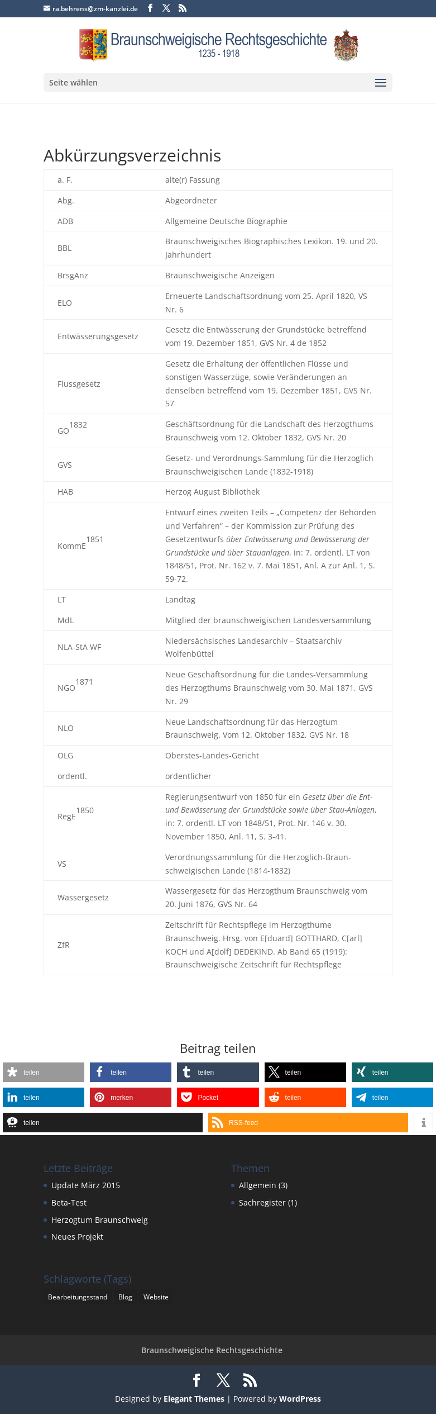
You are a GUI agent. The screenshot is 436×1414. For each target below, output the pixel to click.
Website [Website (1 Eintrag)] (156, 1297)
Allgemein (257, 1185)
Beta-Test (69, 1202)
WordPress (300, 1398)
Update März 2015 (85, 1185)
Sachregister (262, 1202)
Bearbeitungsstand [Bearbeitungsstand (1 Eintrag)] (77, 1297)
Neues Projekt (77, 1236)
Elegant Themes (194, 1398)
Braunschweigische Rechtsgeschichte (211, 1350)
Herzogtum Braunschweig (99, 1219)
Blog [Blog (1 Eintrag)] (125, 1297)
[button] (43, 1072)
